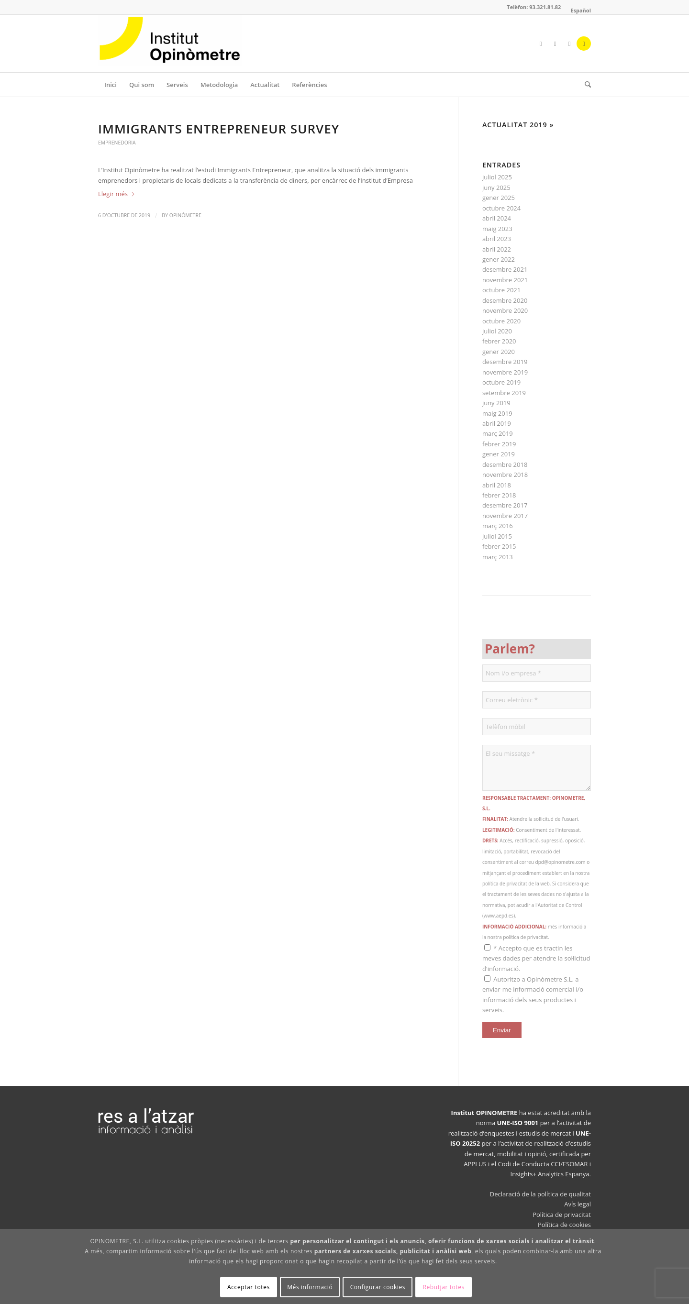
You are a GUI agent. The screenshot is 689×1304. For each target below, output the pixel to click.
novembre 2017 (505, 515)
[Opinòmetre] (170, 43)
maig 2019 (497, 413)
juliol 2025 (497, 177)
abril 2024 (496, 218)
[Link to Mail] (584, 43)
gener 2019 (498, 454)
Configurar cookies (377, 1287)
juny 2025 (496, 187)
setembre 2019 (504, 392)
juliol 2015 (497, 536)
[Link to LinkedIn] (569, 43)
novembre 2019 (505, 372)
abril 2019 (496, 423)
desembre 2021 (504, 269)
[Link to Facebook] (540, 43)
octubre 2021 (501, 290)
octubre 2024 (501, 208)
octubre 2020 (501, 321)
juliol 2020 (497, 331)
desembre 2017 (504, 505)
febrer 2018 (499, 495)
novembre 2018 (505, 474)
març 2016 (497, 525)
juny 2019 (496, 402)
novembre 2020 (505, 310)
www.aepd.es (498, 915)
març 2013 (497, 557)
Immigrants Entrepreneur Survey (218, 128)
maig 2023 (497, 228)
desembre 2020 (504, 300)
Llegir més (116, 193)
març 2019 (497, 433)
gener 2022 (498, 259)
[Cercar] (584, 85)
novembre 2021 (505, 280)
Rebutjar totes (443, 1287)
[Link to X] (555, 43)
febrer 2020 (499, 341)
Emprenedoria (117, 142)
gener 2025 (498, 197)
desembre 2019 (504, 361)
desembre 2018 (504, 464)
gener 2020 (498, 351)
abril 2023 (496, 238)
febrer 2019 (499, 444)
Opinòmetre (185, 215)
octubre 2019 (501, 382)
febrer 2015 (499, 546)
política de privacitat (525, 937)
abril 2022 (496, 249)
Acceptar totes (248, 1287)
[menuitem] (578, 10)
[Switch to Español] (580, 10)
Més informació (310, 1287)
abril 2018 (496, 485)
